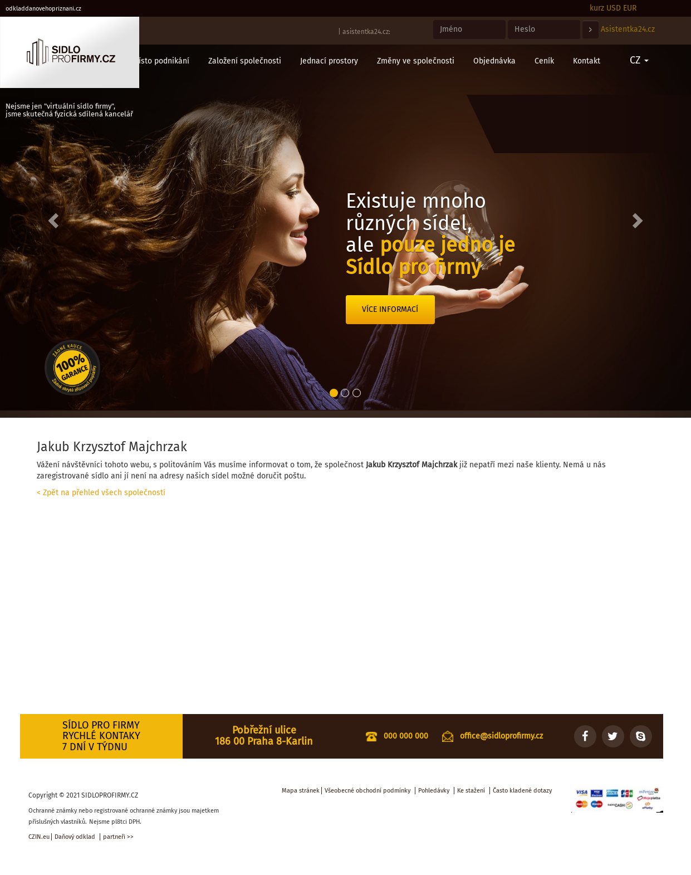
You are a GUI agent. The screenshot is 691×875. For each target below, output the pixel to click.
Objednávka (494, 61)
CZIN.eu (39, 836)
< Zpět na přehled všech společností (101, 492)
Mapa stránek (301, 790)
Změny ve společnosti (415, 61)
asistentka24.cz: (366, 32)
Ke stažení (471, 790)
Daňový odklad (75, 836)
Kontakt (586, 61)
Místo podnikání (161, 61)
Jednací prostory (329, 61)
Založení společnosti (244, 61)
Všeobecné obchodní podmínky (367, 790)
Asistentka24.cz (628, 29)
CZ (639, 60)
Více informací (390, 309)
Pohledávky (433, 790)
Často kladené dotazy (522, 790)
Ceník (544, 61)
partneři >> (118, 836)
